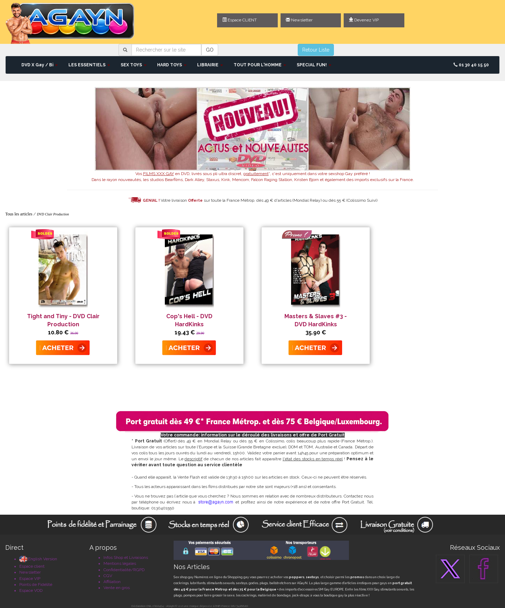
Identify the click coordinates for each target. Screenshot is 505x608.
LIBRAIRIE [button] (210, 64)
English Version (38, 558)
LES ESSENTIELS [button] (89, 64)
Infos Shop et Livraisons (125, 557)
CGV (107, 575)
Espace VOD (30, 590)
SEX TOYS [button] (134, 64)
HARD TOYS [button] (172, 64)
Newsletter (299, 20)
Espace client (32, 566)
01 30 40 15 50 (471, 64)
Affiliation (112, 581)
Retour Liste (315, 50)
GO (210, 50)
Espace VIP (29, 578)
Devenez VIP (364, 20)
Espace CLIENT (239, 20)
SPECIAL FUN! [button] (314, 64)
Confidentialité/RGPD (123, 569)
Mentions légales (119, 563)
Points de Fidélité (35, 584)
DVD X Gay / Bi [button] (39, 64)
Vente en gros (116, 587)
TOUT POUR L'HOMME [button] (260, 64)
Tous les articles (18, 214)
